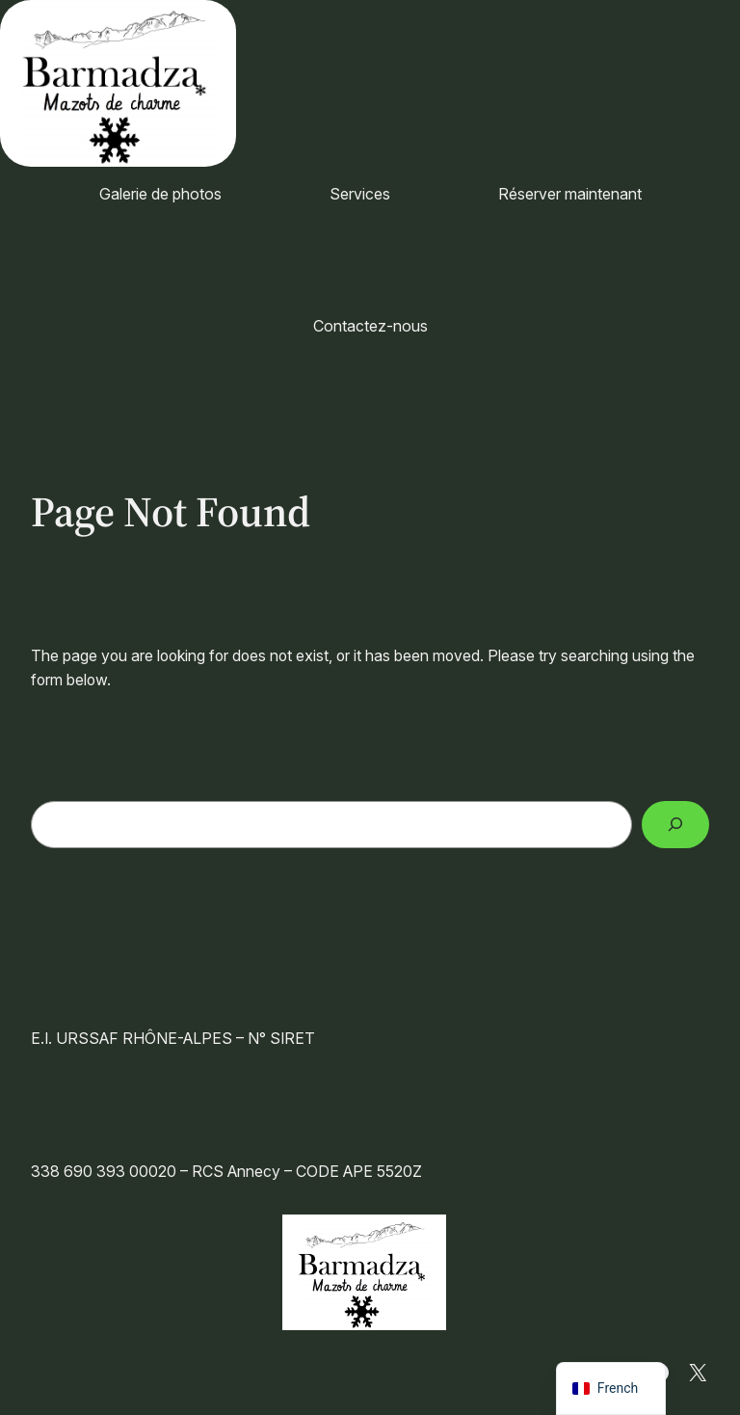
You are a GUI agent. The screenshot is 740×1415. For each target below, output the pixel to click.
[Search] (675, 824)
